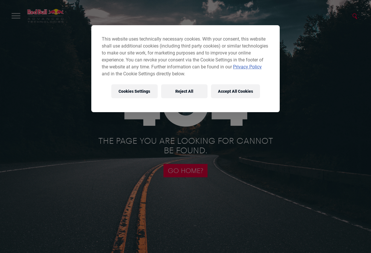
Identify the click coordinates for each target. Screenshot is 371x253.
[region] (185, 68)
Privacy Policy (247, 67)
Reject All (184, 91)
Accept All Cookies (235, 91)
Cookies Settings (134, 91)
